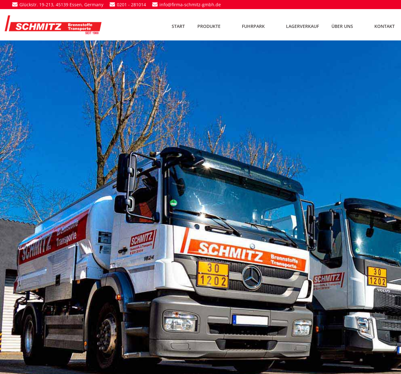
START (178, 26)
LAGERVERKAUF (302, 26)
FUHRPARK (257, 26)
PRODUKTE (213, 26)
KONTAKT (384, 26)
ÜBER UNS (346, 26)
